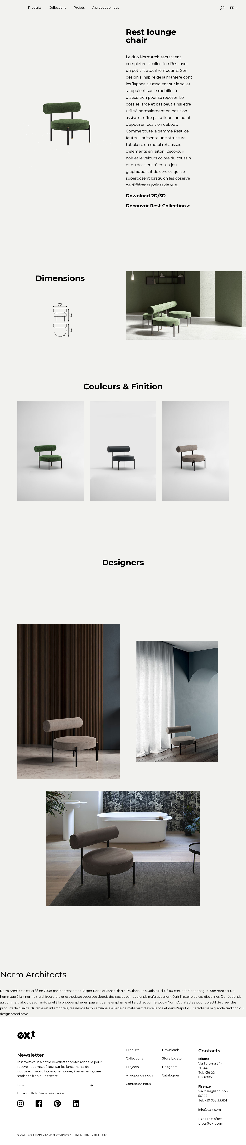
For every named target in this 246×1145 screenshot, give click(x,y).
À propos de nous (105, 7)
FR (234, 8)
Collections (57, 7)
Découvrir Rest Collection (156, 206)
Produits (34, 7)
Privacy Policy (81, 1134)
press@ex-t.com (210, 1123)
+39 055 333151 (215, 1100)
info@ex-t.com (209, 1109)
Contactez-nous (138, 1084)
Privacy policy (46, 1092)
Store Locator (172, 1058)
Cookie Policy (99, 1134)
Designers (169, 1067)
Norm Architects (33, 974)
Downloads (170, 1050)
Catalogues (171, 1075)
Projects (132, 1067)
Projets (79, 7)
